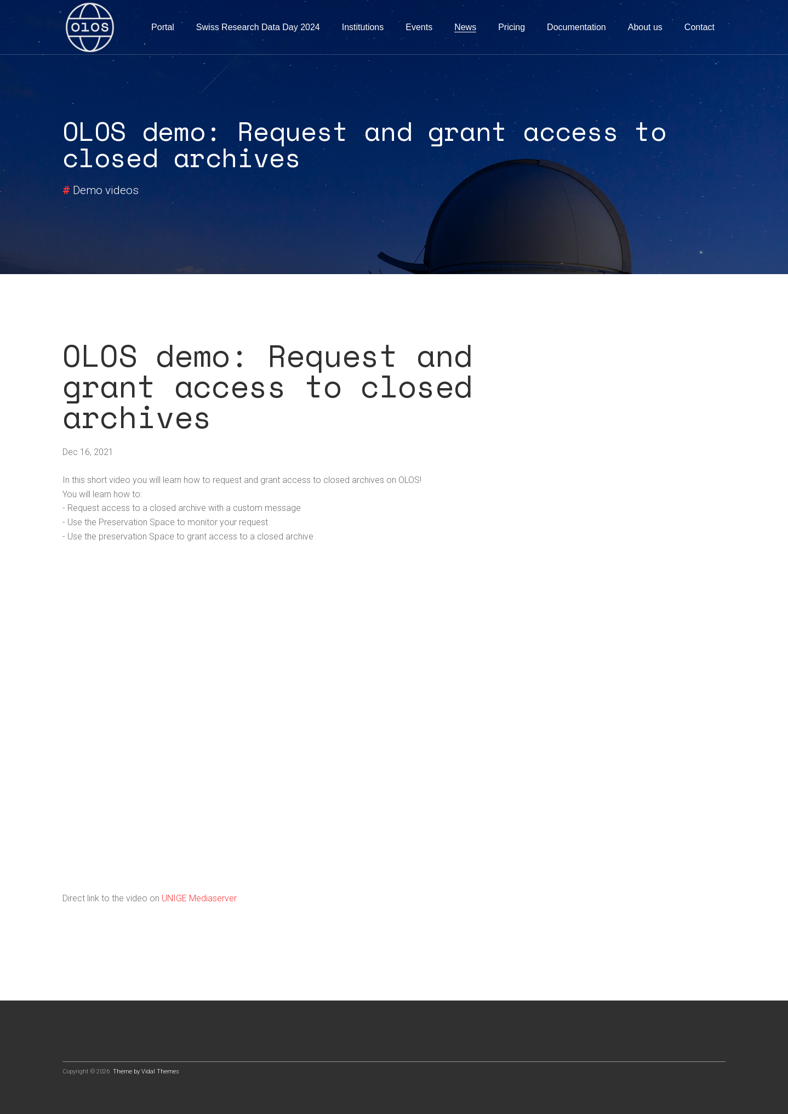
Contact (699, 27)
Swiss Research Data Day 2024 (258, 27)
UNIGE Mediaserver (199, 898)
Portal (162, 27)
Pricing (511, 27)
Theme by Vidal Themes (146, 1071)
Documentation (576, 27)
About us (645, 27)
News (465, 27)
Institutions (363, 27)
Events (419, 27)
